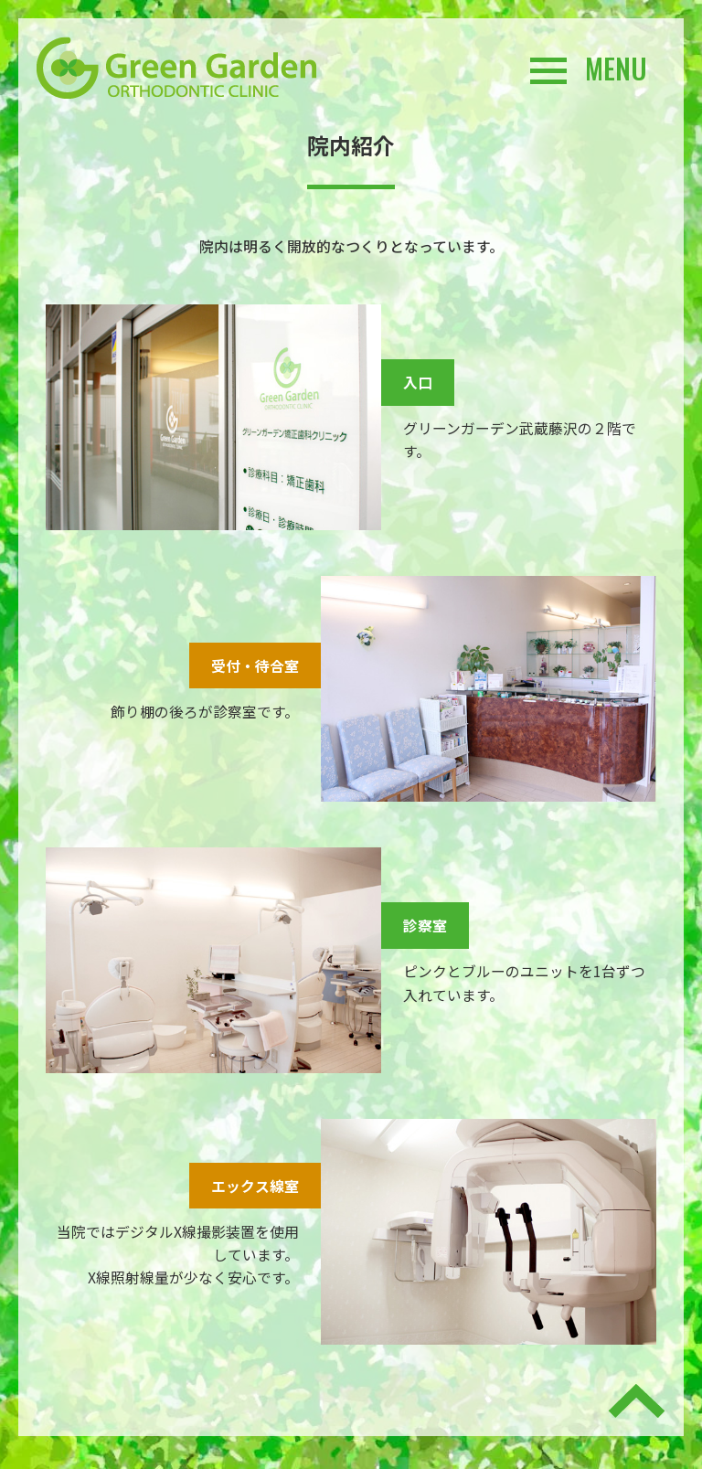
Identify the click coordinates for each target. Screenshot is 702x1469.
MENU (588, 68)
